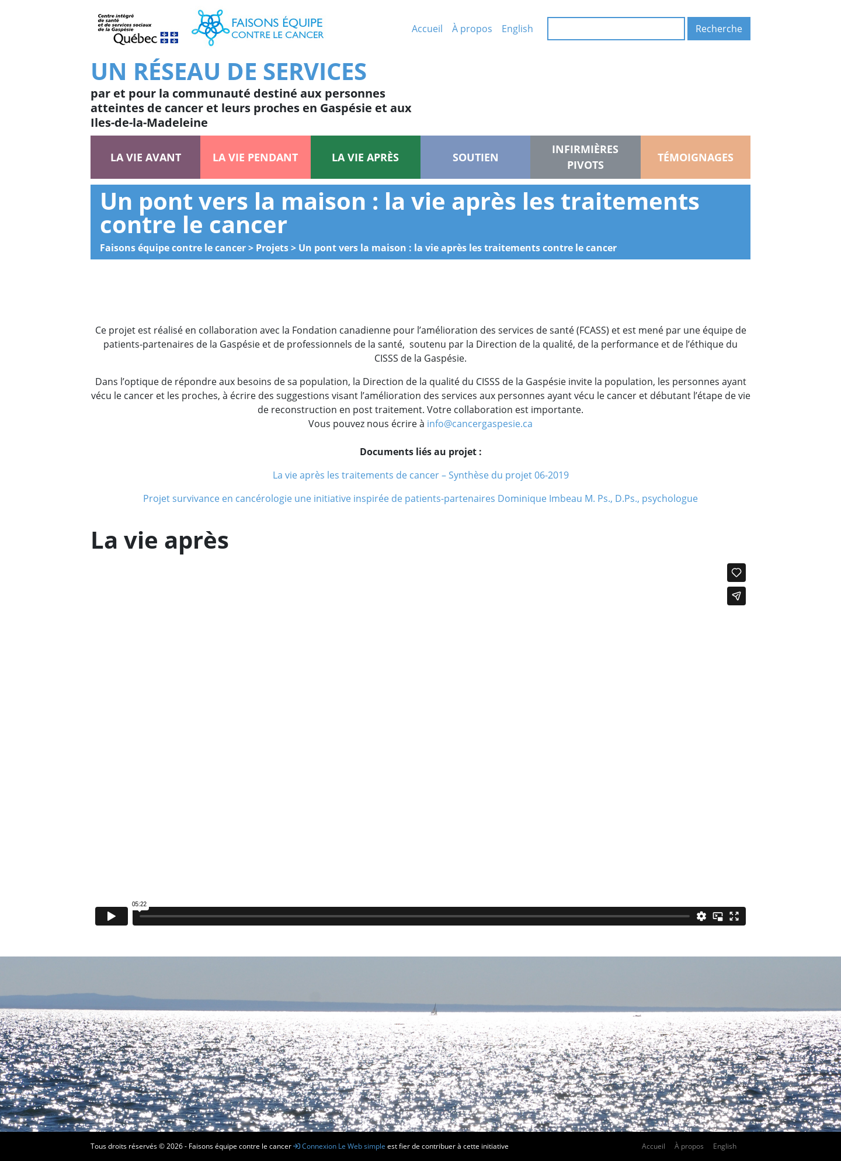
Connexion (314, 1146)
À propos (472, 28)
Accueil (427, 28)
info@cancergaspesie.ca (480, 423)
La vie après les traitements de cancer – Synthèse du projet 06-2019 (421, 475)
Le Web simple (362, 1146)
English (517, 28)
